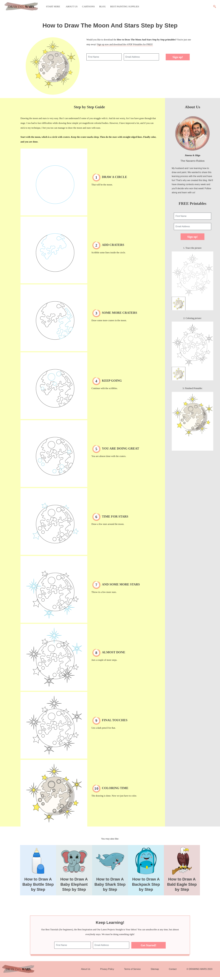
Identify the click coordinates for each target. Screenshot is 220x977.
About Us (72, 6)
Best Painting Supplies (124, 6)
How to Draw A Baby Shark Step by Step (110, 884)
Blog (102, 6)
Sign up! (177, 57)
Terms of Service (132, 969)
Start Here (53, 6)
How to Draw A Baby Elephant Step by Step (74, 884)
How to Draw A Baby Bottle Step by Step (38, 884)
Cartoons (88, 6)
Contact (173, 969)
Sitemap (155, 969)
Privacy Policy (107, 969)
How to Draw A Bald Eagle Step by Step (182, 884)
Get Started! (148, 945)
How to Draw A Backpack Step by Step (146, 884)
